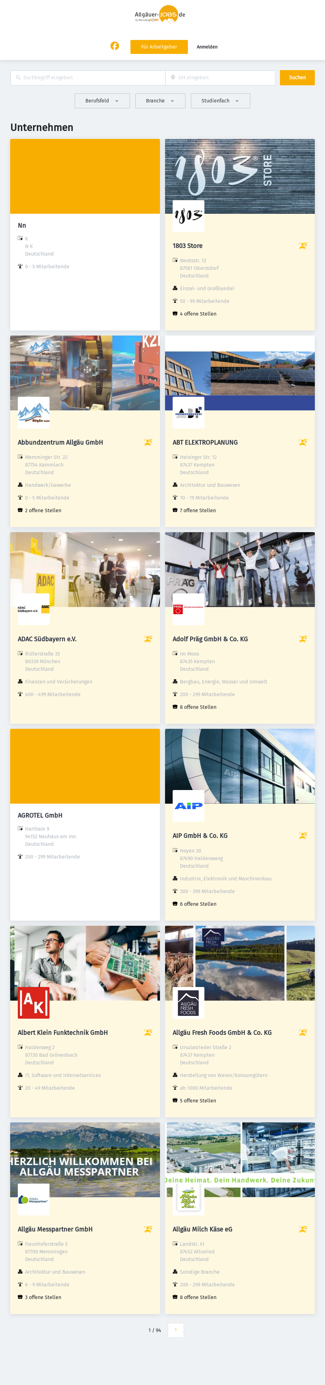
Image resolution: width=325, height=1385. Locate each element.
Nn (22, 225)
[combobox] (87, 78)
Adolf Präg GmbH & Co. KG (210, 639)
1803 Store (187, 246)
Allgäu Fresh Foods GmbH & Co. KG (222, 1032)
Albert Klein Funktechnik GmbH (63, 1032)
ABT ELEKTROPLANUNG (205, 442)
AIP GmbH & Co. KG (200, 835)
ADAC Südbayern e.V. (47, 639)
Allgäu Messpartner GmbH (55, 1229)
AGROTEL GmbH (40, 815)
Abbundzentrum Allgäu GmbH (60, 442)
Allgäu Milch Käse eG (202, 1229)
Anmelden (207, 47)
